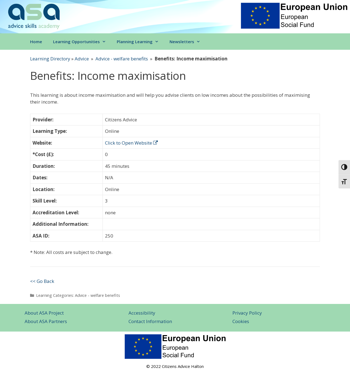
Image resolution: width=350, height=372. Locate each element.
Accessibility (142, 313)
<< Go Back (42, 281)
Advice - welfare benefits (121, 58)
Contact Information (150, 321)
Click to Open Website (131, 143)
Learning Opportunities (82, 41)
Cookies (240, 321)
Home (36, 41)
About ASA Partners (46, 321)
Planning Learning (140, 41)
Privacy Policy (247, 313)
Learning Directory (50, 58)
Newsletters (188, 41)
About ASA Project (44, 313)
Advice (82, 58)
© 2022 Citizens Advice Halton (175, 366)
